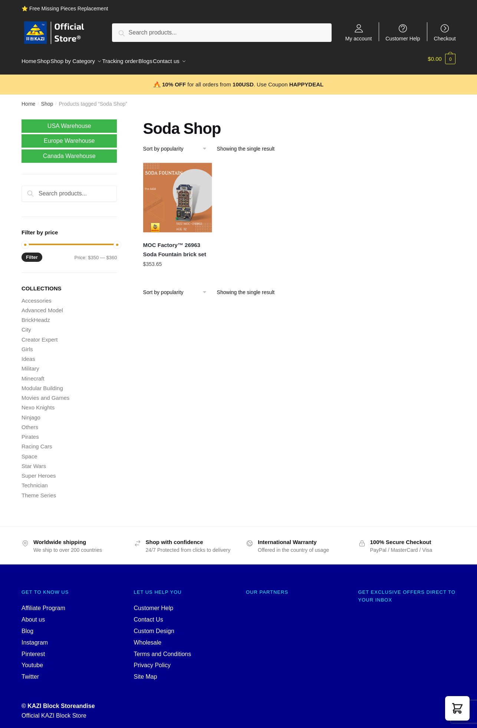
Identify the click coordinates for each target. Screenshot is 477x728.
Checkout (445, 38)
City (26, 325)
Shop (47, 99)
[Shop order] (177, 144)
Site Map (145, 672)
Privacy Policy (152, 661)
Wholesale (148, 638)
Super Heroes (39, 471)
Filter (32, 253)
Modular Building (42, 384)
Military (30, 364)
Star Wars (34, 461)
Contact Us (148, 615)
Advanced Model (42, 306)
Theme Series (39, 491)
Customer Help (402, 38)
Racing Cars (37, 442)
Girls (27, 345)
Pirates (30, 432)
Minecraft (33, 374)
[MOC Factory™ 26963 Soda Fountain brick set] (178, 193)
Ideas (28, 354)
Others (30, 422)
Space (29, 452)
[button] (457, 708)
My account (358, 38)
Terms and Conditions (162, 649)
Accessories (37, 296)
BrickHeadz (36, 315)
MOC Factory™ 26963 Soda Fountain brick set (174, 245)
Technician (35, 481)
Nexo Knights (38, 403)
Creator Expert (40, 335)
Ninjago (31, 413)
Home (28, 99)
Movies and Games (45, 393)
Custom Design (154, 626)
